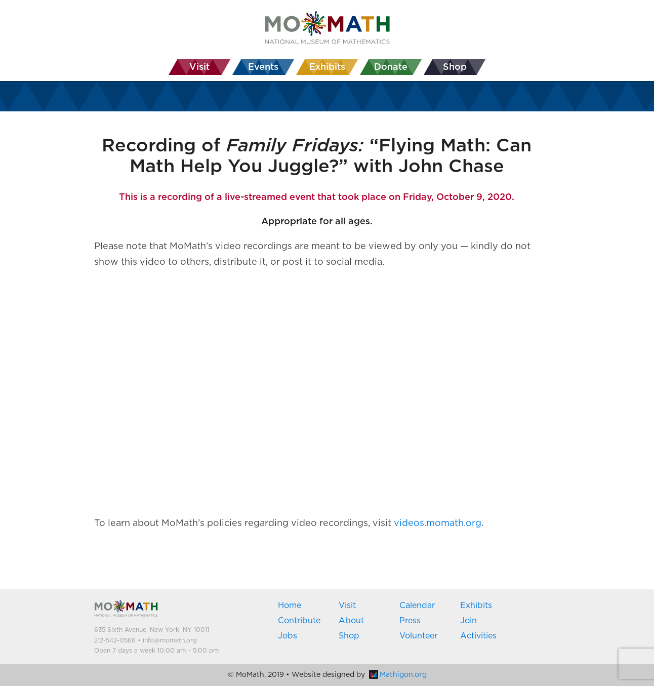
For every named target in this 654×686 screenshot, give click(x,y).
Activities (478, 636)
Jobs (287, 636)
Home (289, 605)
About (351, 621)
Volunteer (418, 636)
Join (468, 621)
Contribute (299, 621)
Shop (349, 636)
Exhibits (476, 605)
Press (410, 621)
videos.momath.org (437, 523)
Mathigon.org (398, 674)
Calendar (417, 605)
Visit (347, 605)
